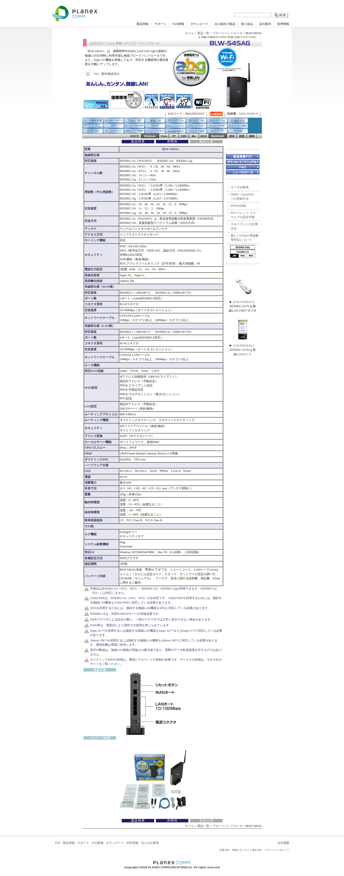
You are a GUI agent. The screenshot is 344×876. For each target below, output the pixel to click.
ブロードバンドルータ (227, 33)
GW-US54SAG (243, 302)
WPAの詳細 (238, 205)
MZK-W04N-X (248, 113)
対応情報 (132, 843)
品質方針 (224, 850)
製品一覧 (203, 33)
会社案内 (265, 24)
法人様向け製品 (224, 24)
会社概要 (283, 843)
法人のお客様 (150, 843)
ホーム (189, 33)
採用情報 (283, 24)
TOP (57, 843)
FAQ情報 (178, 24)
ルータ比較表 (240, 187)
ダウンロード (199, 24)
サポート (160, 24)
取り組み (247, 24)
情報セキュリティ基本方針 (247, 850)
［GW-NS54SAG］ (243, 345)
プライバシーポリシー (276, 850)
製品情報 (142, 24)
